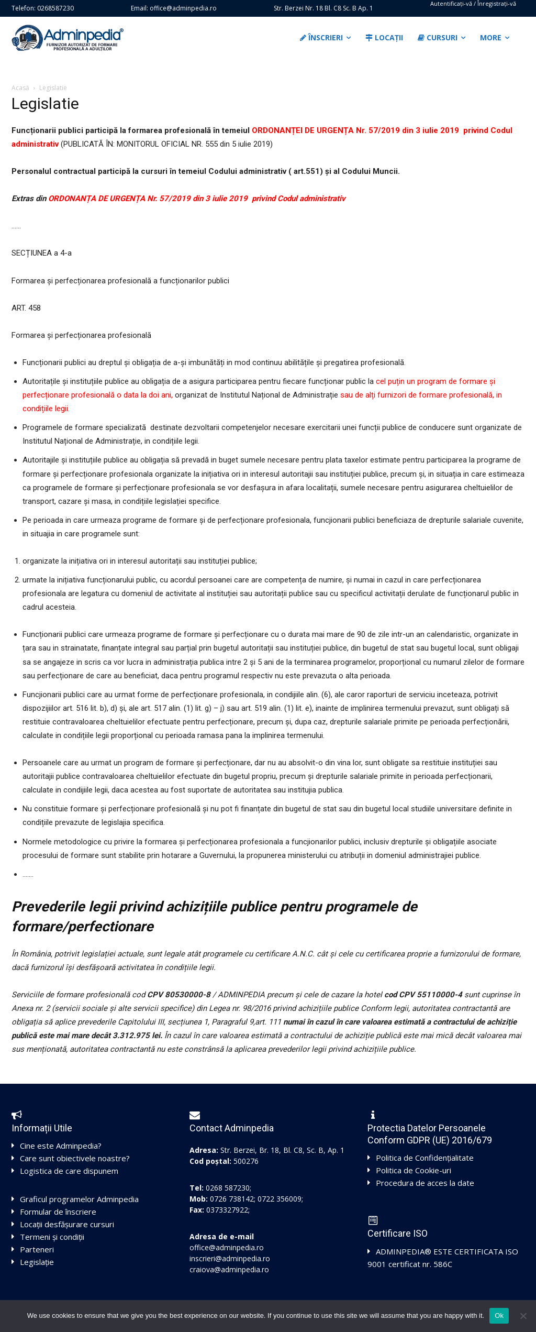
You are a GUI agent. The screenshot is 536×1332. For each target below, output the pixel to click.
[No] (523, 1316)
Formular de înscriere (58, 1211)
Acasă (20, 87)
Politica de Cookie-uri (413, 1170)
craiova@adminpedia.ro (229, 1269)
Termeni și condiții (52, 1236)
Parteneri (37, 1249)
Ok (499, 1315)
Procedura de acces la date (425, 1182)
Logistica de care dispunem (69, 1170)
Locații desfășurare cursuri (67, 1224)
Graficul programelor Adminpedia (79, 1199)
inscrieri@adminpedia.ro (229, 1258)
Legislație (37, 1262)
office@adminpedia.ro (226, 1247)
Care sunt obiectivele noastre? (75, 1158)
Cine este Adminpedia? (61, 1145)
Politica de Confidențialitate (425, 1157)
